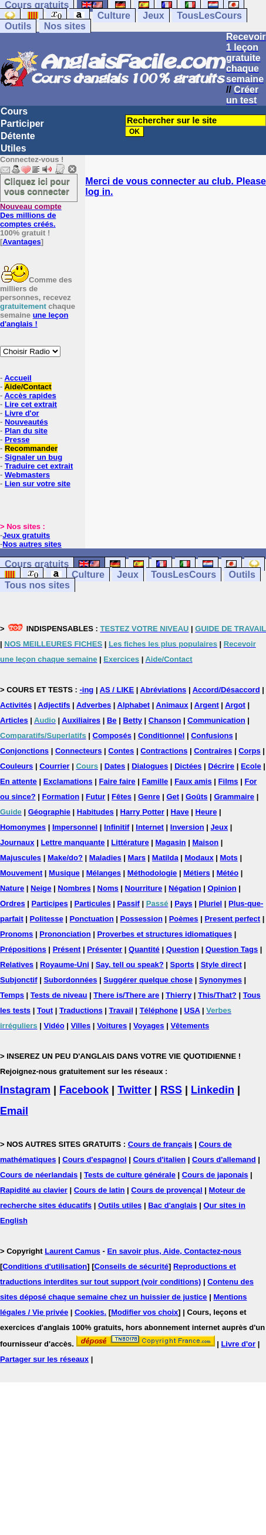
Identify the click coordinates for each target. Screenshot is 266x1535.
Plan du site (26, 430)
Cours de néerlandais (39, 1174)
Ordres (12, 903)
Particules (93, 903)
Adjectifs (54, 705)
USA (192, 1010)
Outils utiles (120, 1205)
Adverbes (93, 705)
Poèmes (183, 918)
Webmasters (27, 474)
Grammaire (234, 796)
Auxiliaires (81, 720)
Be (112, 720)
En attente (18, 781)
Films (228, 781)
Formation (61, 796)
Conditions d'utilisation (44, 1266)
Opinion (222, 888)
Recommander (31, 448)
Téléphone (159, 1010)
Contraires (213, 750)
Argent (206, 705)
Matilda (165, 857)
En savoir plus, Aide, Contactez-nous (174, 1251)
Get (172, 796)
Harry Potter (142, 811)
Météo (228, 873)
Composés (112, 735)
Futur (95, 796)
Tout (45, 1010)
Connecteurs (78, 750)
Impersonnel (74, 827)
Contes (121, 750)
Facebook (84, 1090)
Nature (12, 888)
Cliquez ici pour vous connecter (37, 186)
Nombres (74, 888)
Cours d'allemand (224, 1159)
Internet (150, 827)
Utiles (13, 148)
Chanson (165, 720)
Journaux (17, 842)
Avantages (21, 241)
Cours (14, 111)
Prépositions (23, 949)
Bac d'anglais (172, 1205)
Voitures (112, 1025)
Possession (141, 918)
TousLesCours (209, 16)
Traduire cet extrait (39, 466)
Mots (229, 857)
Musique (64, 873)
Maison (205, 842)
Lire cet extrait (31, 404)
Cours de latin (99, 1190)
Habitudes (95, 811)
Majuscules (20, 857)
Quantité (144, 949)
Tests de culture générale (130, 1174)
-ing (86, 689)
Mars (137, 857)
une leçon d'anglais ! (34, 319)
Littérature (130, 842)
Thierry (178, 995)
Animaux (172, 705)
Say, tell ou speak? (130, 964)
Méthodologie (152, 873)
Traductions (81, 1010)
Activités (16, 705)
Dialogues (150, 766)
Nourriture (144, 888)
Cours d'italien (159, 1159)
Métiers (196, 873)
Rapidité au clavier (34, 1190)
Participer (22, 124)
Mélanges (103, 873)
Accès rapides (30, 395)
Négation (185, 888)
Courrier (54, 766)
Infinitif (116, 827)
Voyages (148, 1025)
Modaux (199, 857)
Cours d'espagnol (94, 1159)
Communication (216, 720)
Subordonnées (70, 979)
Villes (81, 1025)
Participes (50, 903)
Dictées (187, 766)
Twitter (134, 1090)
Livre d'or (22, 413)
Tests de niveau (59, 995)
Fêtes (122, 796)
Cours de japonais (215, 1174)
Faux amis (193, 781)
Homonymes (23, 827)
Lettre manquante (73, 842)
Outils (18, 26)
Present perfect (232, 918)
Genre (149, 796)
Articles (14, 720)
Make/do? (65, 857)
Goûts (197, 796)
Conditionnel (161, 735)
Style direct (221, 964)
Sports (182, 964)
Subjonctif (19, 979)
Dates (115, 766)
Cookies (90, 1312)
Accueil (17, 377)
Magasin (171, 842)
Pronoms (16, 934)
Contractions (163, 750)
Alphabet (133, 705)
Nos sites (65, 26)
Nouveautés (26, 422)
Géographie (49, 811)
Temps (12, 995)
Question (182, 949)
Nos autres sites (31, 544)
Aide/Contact (27, 386)
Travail (121, 1010)
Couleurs (16, 766)
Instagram (25, 1090)
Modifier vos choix (144, 1312)
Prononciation (64, 934)
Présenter (104, 949)
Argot (235, 705)
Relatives (16, 964)
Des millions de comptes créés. (31, 215)
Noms (108, 888)
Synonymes (220, 979)
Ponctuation (92, 918)
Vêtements (189, 1025)
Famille (155, 781)
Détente (18, 136)
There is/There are (126, 995)
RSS (171, 1090)
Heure (206, 811)
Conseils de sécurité (132, 1266)
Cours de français (160, 1144)
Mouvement (21, 873)
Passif (128, 903)
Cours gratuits (37, 564)
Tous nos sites (37, 585)
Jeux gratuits (26, 535)
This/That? (217, 995)
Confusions (212, 735)
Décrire (221, 766)
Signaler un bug (33, 457)
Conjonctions (24, 750)
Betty (132, 720)
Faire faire (117, 781)
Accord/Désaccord (226, 689)
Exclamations (68, 781)
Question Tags (232, 949)
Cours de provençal (166, 1190)
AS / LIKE (117, 689)
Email (14, 1111)
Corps (249, 750)
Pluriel (210, 903)
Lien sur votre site (37, 483)
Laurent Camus (72, 1251)
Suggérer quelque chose (148, 979)
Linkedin (212, 1090)
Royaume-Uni (64, 964)
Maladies (105, 857)
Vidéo (53, 1025)
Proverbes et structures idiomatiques (164, 934)
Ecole (251, 766)
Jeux (153, 16)
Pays (183, 903)
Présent (67, 949)
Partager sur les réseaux (44, 1359)
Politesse (46, 918)
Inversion (187, 827)
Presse (17, 439)
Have (180, 811)
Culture (113, 16)
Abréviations (163, 689)
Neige (41, 888)
